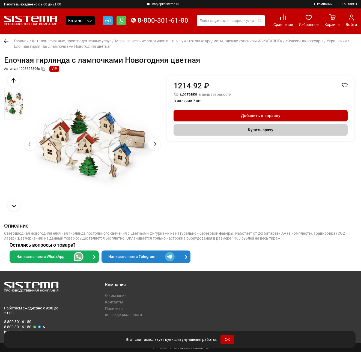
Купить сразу (260, 129)
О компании (323, 4)
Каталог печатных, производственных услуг (71, 41)
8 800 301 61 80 (17, 322)
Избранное (308, 20)
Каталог (80, 20)
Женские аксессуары (304, 41)
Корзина (332, 20)
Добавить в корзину (260, 115)
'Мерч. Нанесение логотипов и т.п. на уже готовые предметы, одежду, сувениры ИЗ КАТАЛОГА (198, 41)
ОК (227, 339)
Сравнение (283, 20)
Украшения (337, 41)
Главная (21, 41)
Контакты (349, 4)
